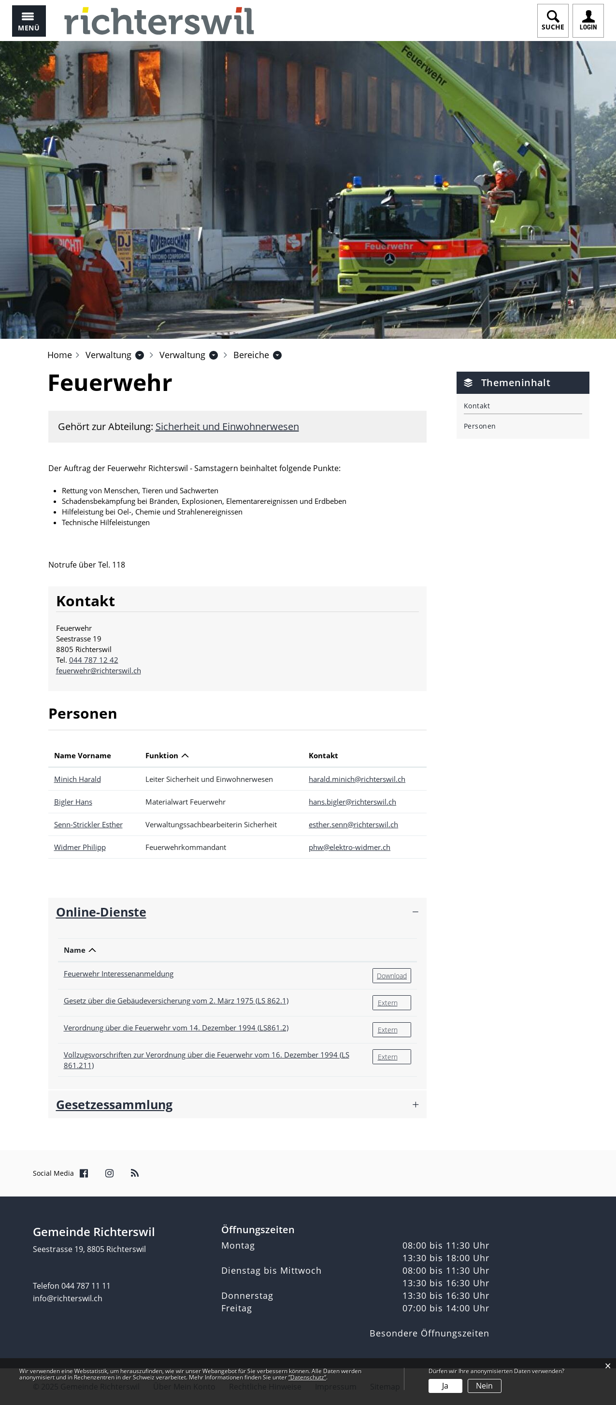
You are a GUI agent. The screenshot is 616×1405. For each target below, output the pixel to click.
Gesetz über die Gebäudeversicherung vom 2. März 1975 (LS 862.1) (176, 1000)
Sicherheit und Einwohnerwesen (227, 426)
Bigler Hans (73, 802)
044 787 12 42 (93, 660)
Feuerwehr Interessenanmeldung (118, 973)
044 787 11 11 (86, 1285)
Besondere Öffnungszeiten (429, 1333)
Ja (445, 1385)
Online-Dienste (101, 912)
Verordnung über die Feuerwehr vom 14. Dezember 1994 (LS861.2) (176, 1027)
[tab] (237, 912)
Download (393, 975)
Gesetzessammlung (114, 1104)
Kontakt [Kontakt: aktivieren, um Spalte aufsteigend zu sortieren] (323, 755)
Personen (480, 426)
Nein (484, 1385)
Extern (394, 1002)
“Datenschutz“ (307, 1377)
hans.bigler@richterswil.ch (352, 802)
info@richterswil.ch (67, 1298)
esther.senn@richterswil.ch (353, 824)
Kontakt (477, 405)
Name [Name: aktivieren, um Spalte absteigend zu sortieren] (75, 950)
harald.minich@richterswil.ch (357, 779)
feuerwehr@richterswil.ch (98, 670)
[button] (108, 355)
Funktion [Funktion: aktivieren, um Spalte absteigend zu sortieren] (161, 755)
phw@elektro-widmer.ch (349, 847)
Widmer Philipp (80, 847)
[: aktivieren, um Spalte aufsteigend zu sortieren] (392, 950)
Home (59, 355)
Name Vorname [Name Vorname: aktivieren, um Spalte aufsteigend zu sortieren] (82, 755)
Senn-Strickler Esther (88, 824)
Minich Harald (77, 779)
